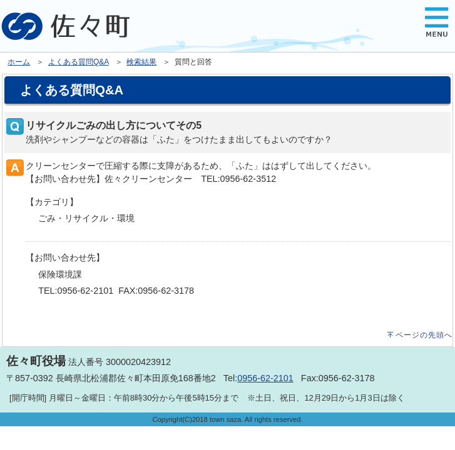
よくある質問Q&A (78, 62)
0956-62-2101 (265, 378)
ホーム (19, 62)
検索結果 (141, 62)
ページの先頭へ (424, 335)
